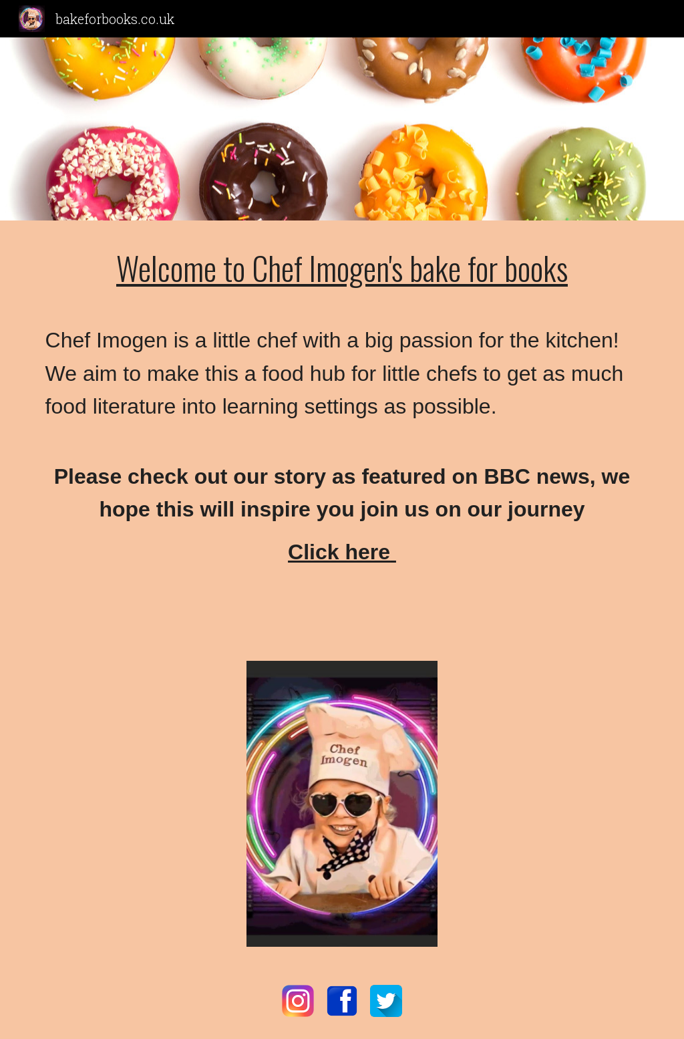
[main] (342, 436)
